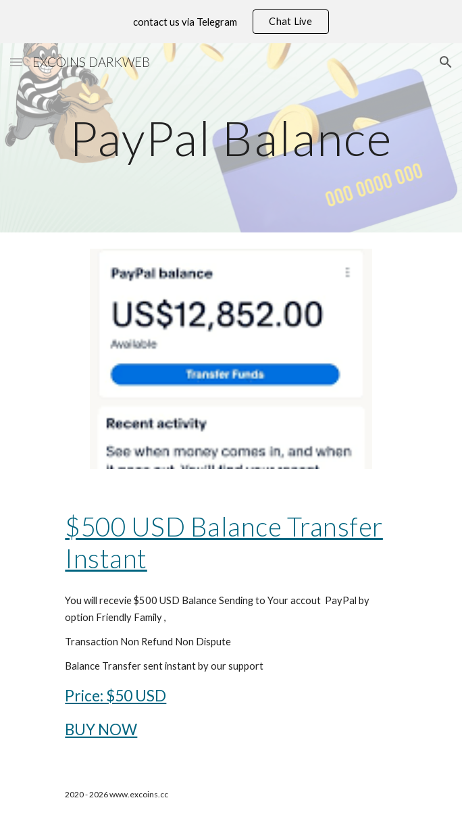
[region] (231, 21)
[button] (16, 61)
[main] (230, 138)
